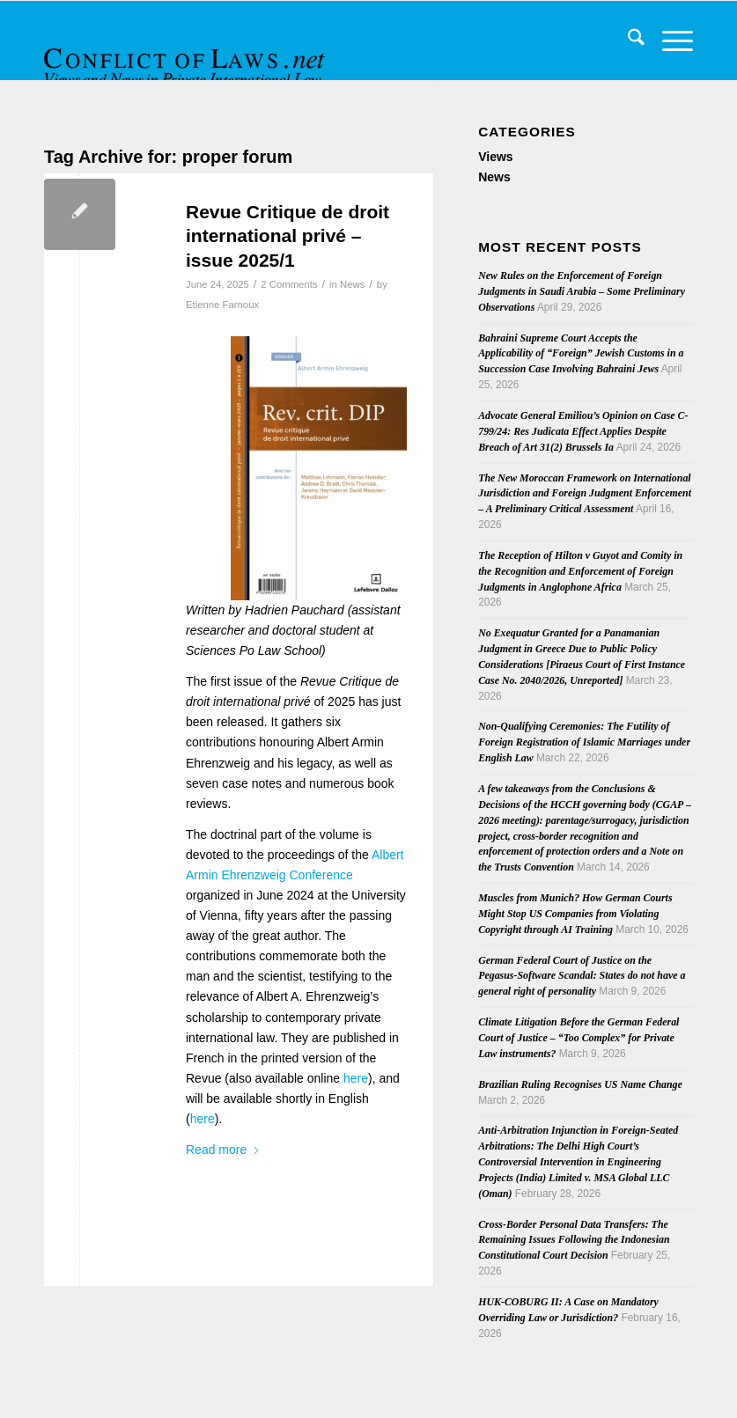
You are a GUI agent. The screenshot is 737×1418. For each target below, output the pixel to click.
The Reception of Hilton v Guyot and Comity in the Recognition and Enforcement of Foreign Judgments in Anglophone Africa (580, 571)
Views (495, 157)
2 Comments (289, 284)
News (352, 284)
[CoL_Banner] (186, 56)
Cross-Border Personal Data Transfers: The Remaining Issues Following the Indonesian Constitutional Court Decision (573, 1240)
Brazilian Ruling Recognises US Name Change (580, 1084)
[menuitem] (627, 40)
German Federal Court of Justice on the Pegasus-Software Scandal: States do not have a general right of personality (581, 976)
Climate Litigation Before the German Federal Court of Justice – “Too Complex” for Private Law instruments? (578, 1038)
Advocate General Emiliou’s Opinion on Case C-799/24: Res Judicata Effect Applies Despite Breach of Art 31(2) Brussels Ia (583, 431)
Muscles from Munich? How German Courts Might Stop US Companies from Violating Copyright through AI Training (575, 914)
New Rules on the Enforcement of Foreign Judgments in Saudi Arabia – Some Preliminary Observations (581, 291)
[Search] (627, 40)
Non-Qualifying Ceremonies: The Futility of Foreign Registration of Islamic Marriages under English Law (584, 742)
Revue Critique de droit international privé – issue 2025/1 (287, 236)
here (355, 1078)
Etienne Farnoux (222, 304)
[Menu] (669, 40)
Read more (223, 1149)
